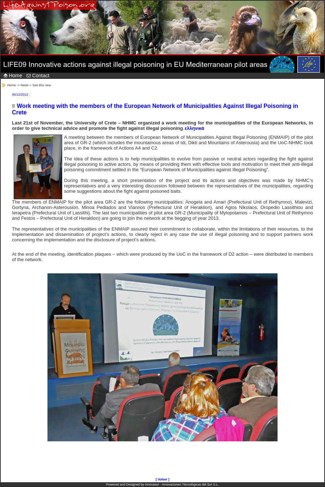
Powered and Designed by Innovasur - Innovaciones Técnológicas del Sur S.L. (162, 484)
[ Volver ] (162, 479)
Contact (38, 75)
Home (13, 75)
